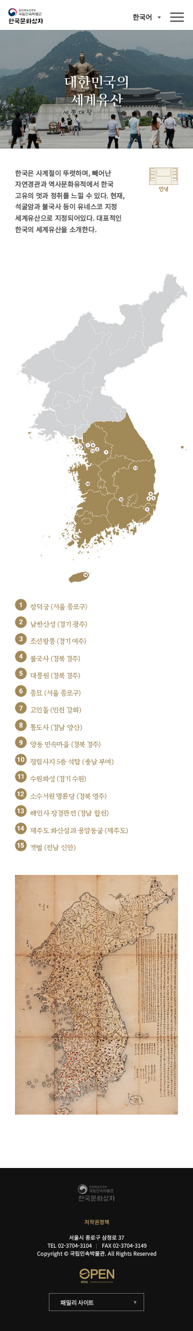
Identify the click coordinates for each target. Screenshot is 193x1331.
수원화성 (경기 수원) (58, 779)
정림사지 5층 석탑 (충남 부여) (72, 762)
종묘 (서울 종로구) (55, 693)
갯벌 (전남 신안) (53, 847)
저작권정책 (96, 1222)
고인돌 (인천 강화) (55, 710)
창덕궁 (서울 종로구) (58, 607)
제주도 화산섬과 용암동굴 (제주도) (79, 831)
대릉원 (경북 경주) (55, 675)
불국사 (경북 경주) (55, 659)
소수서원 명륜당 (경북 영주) (68, 796)
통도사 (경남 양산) (56, 727)
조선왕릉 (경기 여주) (58, 641)
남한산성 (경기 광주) (58, 624)
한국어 (142, 17)
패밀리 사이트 (77, 1302)
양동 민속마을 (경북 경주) (65, 744)
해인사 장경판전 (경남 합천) (69, 813)
